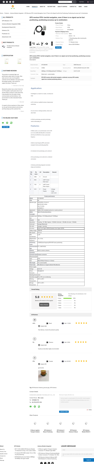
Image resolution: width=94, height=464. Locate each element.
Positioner (5, 33)
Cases (85, 6)
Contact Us (73, 6)
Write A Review (44, 304)
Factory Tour (51, 6)
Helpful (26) (44, 326)
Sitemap (2, 460)
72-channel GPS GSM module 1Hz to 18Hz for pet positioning (25, 453)
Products (35, 6)
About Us (42, 6)
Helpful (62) (44, 345)
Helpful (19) (43, 364)
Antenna (4, 30)
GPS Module (5, 21)
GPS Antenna (53, 387)
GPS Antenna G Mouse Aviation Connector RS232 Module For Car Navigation (60, 431)
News (80, 6)
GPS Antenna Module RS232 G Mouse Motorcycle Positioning (86, 431)
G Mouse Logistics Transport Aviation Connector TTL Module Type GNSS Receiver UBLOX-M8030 (35, 431)
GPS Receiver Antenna (37, 387)
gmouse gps (46, 387)
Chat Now (81, 1)
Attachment (5, 37)
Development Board (7, 27)
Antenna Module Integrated (16, 13)
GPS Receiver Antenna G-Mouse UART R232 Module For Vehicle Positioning (73, 431)
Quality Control (62, 6)
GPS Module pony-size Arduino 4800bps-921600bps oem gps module (25, 457)
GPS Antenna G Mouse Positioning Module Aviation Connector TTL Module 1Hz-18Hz (47, 431)
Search (74, 1)
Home (28, 6)
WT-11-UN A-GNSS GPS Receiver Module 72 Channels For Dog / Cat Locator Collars (25, 449)
